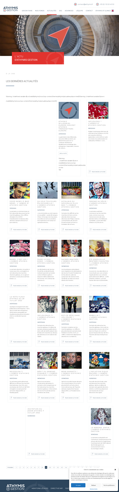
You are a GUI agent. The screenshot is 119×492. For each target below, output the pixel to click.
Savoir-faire (27, 11)
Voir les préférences (109, 485)
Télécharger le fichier (98, 171)
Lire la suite (63, 153)
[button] (115, 470)
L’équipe (79, 11)
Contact (89, 11)
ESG (60, 11)
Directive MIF (57, 489)
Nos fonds (39, 11)
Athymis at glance (103, 11)
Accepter (78, 485)
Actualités (51, 11)
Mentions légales (93, 489)
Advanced (69, 11)
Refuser (93, 485)
